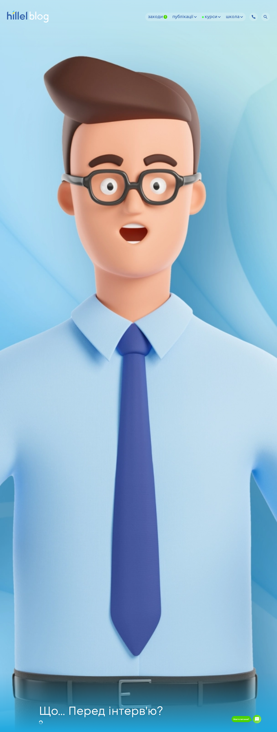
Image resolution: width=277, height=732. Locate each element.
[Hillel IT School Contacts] (253, 17)
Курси (213, 17)
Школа (234, 17)
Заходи (157, 17)
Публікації (184, 17)
